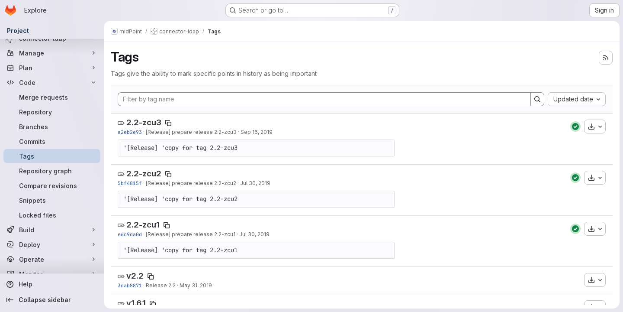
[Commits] (51, 141)
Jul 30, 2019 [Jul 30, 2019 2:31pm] (254, 234)
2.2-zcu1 (143, 225)
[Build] (51, 230)
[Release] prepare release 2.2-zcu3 (191, 132)
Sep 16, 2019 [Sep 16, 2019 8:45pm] (257, 132)
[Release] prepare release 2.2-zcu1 (190, 234)
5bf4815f (130, 183)
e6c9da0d (130, 234)
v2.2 (135, 276)
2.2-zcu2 (143, 174)
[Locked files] (51, 215)
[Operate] (51, 259)
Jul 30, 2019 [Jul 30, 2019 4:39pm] (255, 183)
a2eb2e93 (130, 132)
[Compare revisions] (51, 185)
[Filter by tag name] (324, 99)
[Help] (51, 284)
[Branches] (51, 126)
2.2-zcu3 (143, 122)
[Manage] (51, 53)
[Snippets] (51, 200)
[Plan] (51, 68)
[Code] (51, 82)
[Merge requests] (51, 97)
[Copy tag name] (168, 123)
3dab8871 (130, 285)
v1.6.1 (136, 303)
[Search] (537, 99)
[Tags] (51, 156)
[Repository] (51, 112)
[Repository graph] (51, 171)
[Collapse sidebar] (51, 300)
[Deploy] (51, 244)
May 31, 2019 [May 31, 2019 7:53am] (196, 285)
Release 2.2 (161, 285)
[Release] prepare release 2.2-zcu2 (191, 183)
